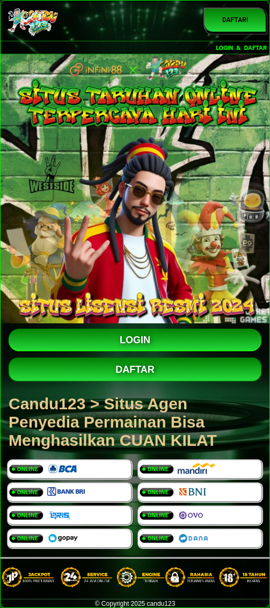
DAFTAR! (235, 20)
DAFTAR (135, 369)
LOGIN (135, 340)
